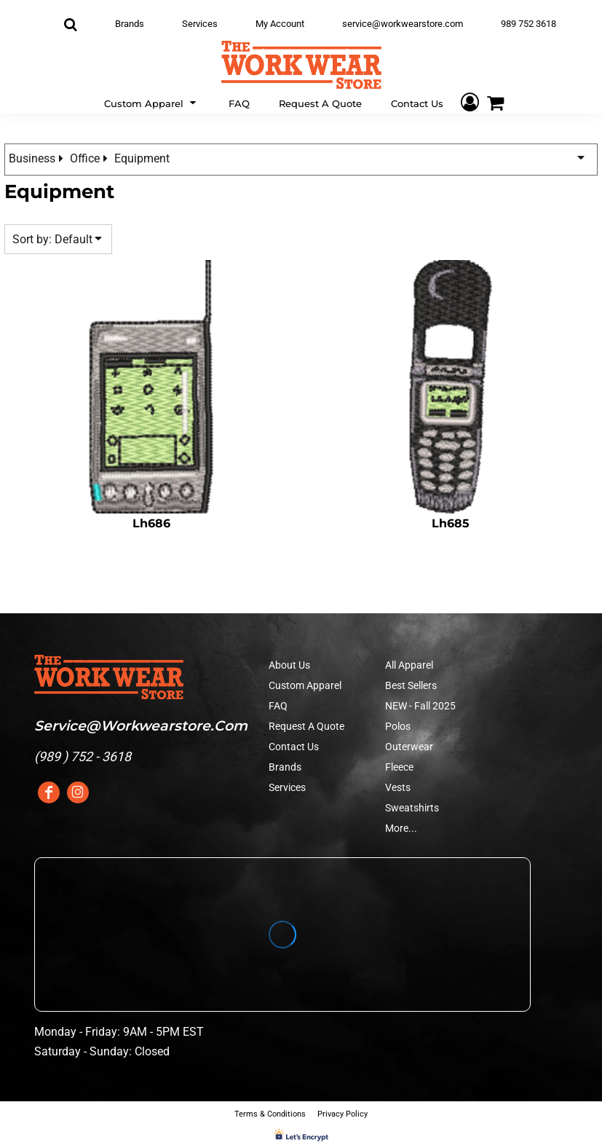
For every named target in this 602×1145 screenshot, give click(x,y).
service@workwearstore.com (402, 23)
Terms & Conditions (270, 1114)
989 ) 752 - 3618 (85, 756)
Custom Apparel (305, 685)
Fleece (399, 767)
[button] (152, 102)
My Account (280, 23)
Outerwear (409, 746)
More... (401, 828)
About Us (289, 665)
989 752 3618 (528, 23)
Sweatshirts (412, 808)
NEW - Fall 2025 (420, 706)
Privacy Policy (342, 1114)
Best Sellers (411, 685)
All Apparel (409, 665)
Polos (398, 726)
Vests (398, 787)
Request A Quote (306, 726)
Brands (129, 23)
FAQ (278, 706)
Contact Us (294, 746)
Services (200, 23)
